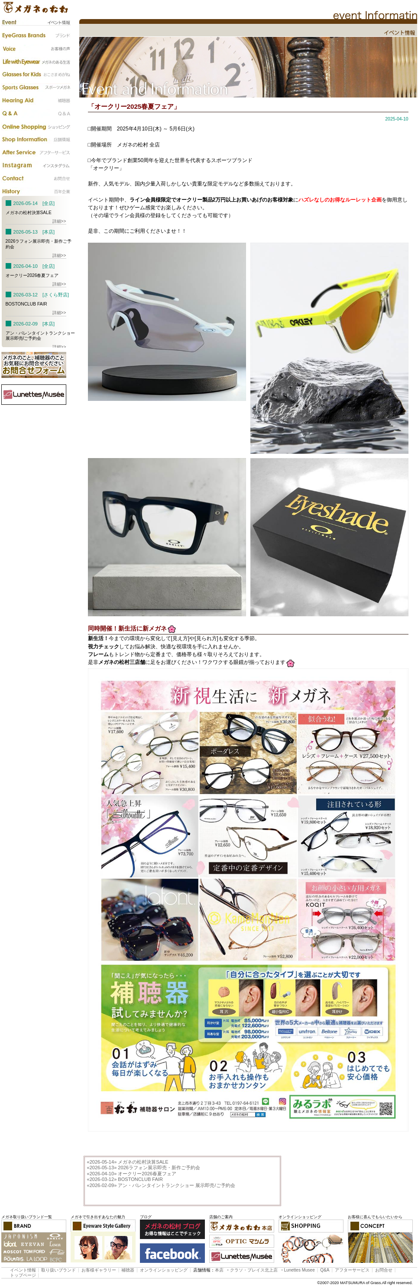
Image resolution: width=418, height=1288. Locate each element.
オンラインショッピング (164, 1270)
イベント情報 (36, 22)
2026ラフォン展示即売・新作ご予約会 (143, 1167)
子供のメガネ (36, 74)
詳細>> (59, 221)
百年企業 (36, 191)
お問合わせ (36, 178)
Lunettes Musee (299, 1270)
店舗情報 (36, 139)
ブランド (36, 35)
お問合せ (383, 1270)
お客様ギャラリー (98, 1270)
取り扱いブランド (58, 1270)
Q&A (36, 113)
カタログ (36, 126)
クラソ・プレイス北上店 (254, 1270)
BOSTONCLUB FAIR (125, 1179)
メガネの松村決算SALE (127, 1161)
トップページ (23, 1275)
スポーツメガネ (36, 87)
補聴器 (36, 100)
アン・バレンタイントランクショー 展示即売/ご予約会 (161, 1185)
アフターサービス (36, 152)
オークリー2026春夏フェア (131, 1173)
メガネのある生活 (36, 61)
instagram (36, 165)
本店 (219, 1270)
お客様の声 (36, 48)
